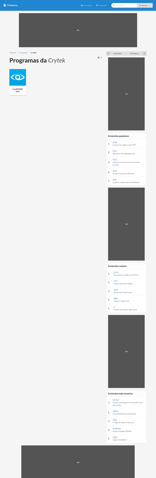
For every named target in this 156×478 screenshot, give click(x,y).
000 (114, 179)
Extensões (86, 5)
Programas (101, 5)
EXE (115, 151)
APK (115, 171)
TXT (116, 281)
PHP (115, 142)
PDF (115, 159)
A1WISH (117, 428)
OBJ (115, 420)
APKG (115, 411)
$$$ (116, 298)
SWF (116, 289)
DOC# (116, 400)
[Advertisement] (78, 30)
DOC (116, 272)
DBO (115, 437)
